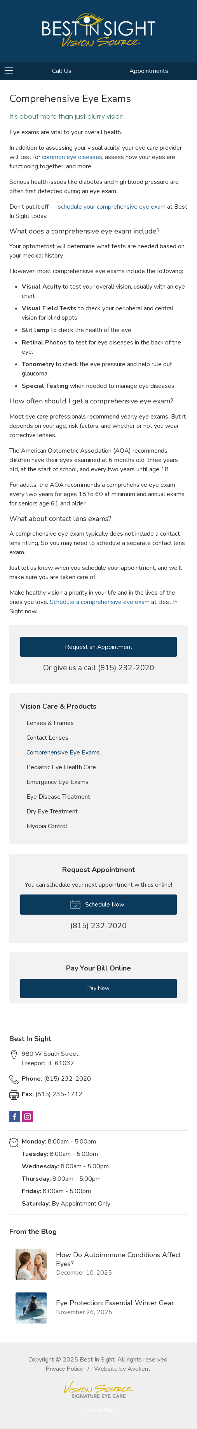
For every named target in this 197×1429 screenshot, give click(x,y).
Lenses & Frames (50, 723)
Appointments (148, 71)
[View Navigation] (11, 71)
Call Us (61, 71)
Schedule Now (97, 904)
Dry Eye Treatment (52, 811)
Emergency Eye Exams (57, 782)
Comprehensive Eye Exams (63, 752)
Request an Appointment (98, 647)
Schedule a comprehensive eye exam (100, 602)
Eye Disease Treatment (58, 796)
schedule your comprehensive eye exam (112, 206)
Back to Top (98, 1410)
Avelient (138, 1369)
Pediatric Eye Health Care (61, 767)
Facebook (14, 1116)
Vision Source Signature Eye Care (99, 1389)
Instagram (27, 1116)
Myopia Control (46, 826)
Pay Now (98, 988)
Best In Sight (97, 1359)
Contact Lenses (47, 738)
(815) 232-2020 (126, 668)
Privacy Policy (64, 1369)
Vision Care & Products (58, 706)
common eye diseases (72, 157)
